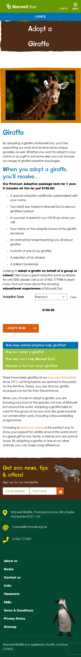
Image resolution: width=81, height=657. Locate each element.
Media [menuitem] (9, 569)
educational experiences (22, 288)
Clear (73, 297)
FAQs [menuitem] (7, 602)
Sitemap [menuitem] (10, 627)
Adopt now (16, 328)
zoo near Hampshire (62, 377)
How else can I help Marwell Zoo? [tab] (30, 359)
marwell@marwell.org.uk (29, 527)
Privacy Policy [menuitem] (14, 618)
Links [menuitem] (7, 585)
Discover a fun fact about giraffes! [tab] (31, 366)
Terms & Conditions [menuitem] (18, 610)
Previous (3, 95)
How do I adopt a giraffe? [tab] (25, 352)
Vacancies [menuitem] (12, 594)
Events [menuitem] (41, 16)
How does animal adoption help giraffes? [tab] (36, 345)
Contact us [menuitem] (12, 577)
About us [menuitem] (10, 561)
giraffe (28, 143)
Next (78, 95)
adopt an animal (33, 427)
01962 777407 (21, 539)
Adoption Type (13, 297)
